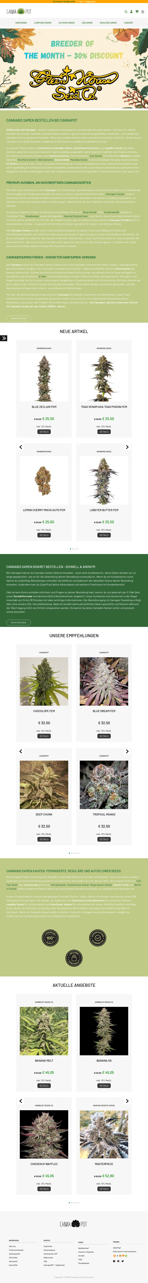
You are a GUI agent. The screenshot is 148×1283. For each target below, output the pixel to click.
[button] (70, 549)
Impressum (13, 1261)
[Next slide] (127, 447)
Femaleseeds (58, 897)
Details (44, 431)
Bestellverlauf (83, 1248)
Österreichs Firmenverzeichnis (124, 1251)
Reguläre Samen (108, 22)
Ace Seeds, (96, 168)
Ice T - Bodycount (87, 1)
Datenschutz (48, 1257)
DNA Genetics (45, 172)
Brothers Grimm (27, 172)
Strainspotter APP (50, 1254)
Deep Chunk (90, 224)
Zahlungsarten (14, 1254)
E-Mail (42, 288)
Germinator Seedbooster (64, 1)
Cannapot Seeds (115, 206)
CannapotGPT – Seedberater (54, 1265)
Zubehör (128, 22)
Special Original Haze (76, 228)
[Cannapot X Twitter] (122, 1261)
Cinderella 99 (111, 224)
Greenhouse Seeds (78, 897)
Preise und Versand (16, 1250)
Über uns (12, 1246)
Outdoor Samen (66, 22)
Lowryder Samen (42, 22)
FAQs (80, 1259)
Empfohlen (48, 1246)
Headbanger (32, 228)
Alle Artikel (13, 1257)
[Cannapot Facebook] (118, 1261)
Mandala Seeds (78, 172)
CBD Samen (87, 22)
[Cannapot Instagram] (114, 1261)
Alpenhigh (117, 1248)
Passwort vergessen (86, 1252)
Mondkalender (83, 1263)
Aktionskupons (49, 1250)
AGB (45, 1261)
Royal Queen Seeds (101, 897)
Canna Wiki (13, 1265)
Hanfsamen (21, 22)
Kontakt (81, 1256)
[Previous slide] (20, 447)
